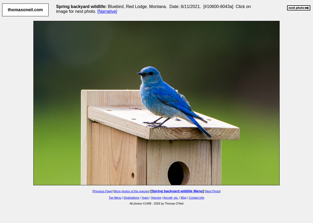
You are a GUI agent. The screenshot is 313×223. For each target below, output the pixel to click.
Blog (183, 197)
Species (156, 197)
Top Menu (115, 197)
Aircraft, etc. (171, 197)
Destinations (131, 197)
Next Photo (213, 191)
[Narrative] (107, 11)
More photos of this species (131, 191)
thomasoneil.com (25, 9)
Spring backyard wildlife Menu (177, 191)
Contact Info (196, 197)
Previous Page (102, 191)
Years (145, 197)
